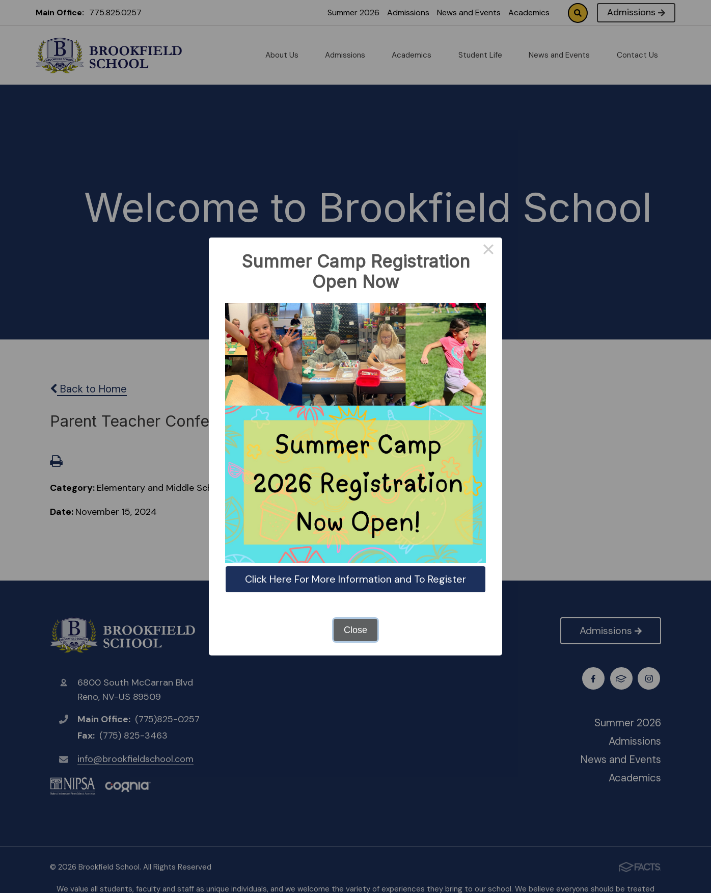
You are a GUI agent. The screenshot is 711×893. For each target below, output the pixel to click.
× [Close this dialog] (488, 251)
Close (355, 630)
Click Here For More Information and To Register (355, 579)
